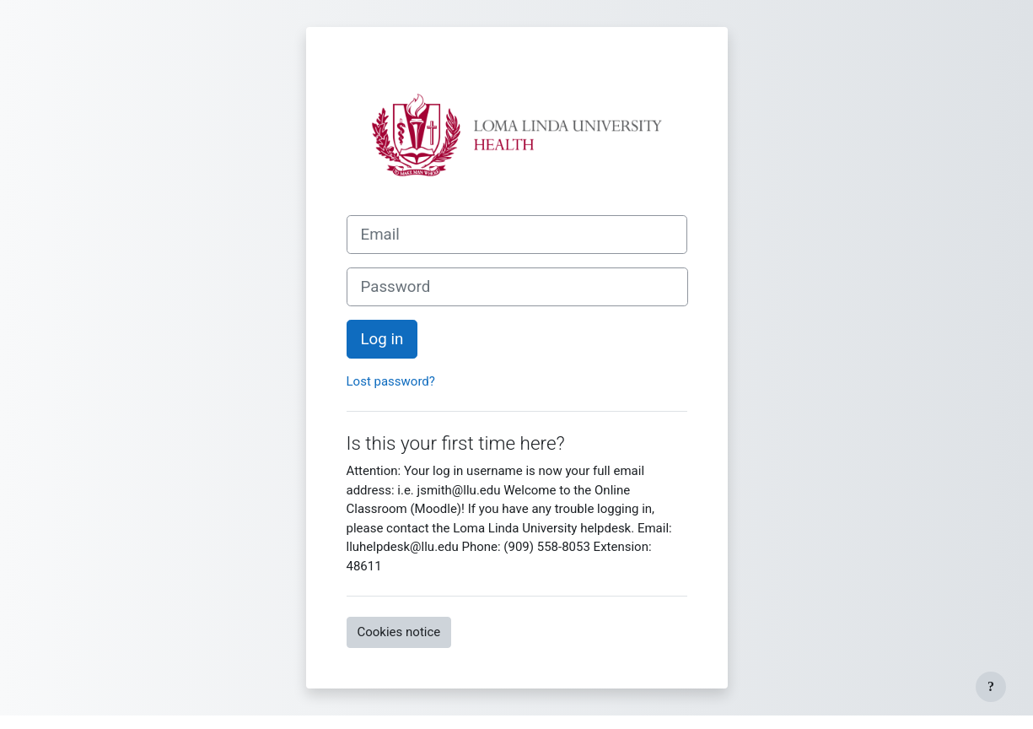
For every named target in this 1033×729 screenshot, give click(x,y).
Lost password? (391, 381)
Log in (382, 339)
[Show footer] (991, 687)
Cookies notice (399, 632)
